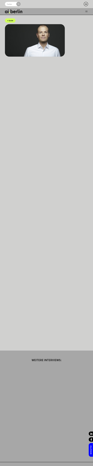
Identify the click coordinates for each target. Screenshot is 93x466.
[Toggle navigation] (86, 11)
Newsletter (91, 449)
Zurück (11, 21)
